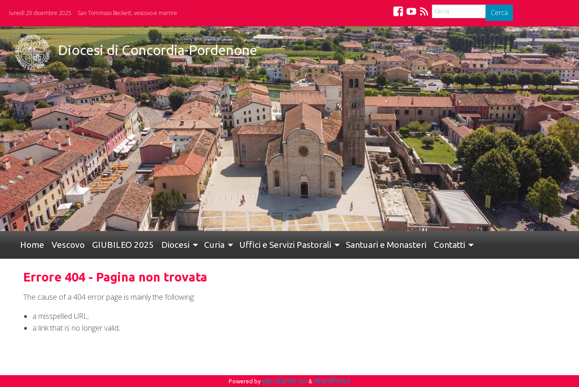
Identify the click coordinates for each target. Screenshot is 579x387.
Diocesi (175, 245)
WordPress (332, 381)
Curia (214, 245)
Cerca (499, 12)
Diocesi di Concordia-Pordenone (157, 50)
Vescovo (68, 245)
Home (32, 245)
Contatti (449, 245)
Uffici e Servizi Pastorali (285, 245)
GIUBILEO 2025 (123, 245)
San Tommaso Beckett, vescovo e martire (127, 13)
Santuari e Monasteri (386, 245)
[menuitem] (32, 245)
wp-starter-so (284, 381)
